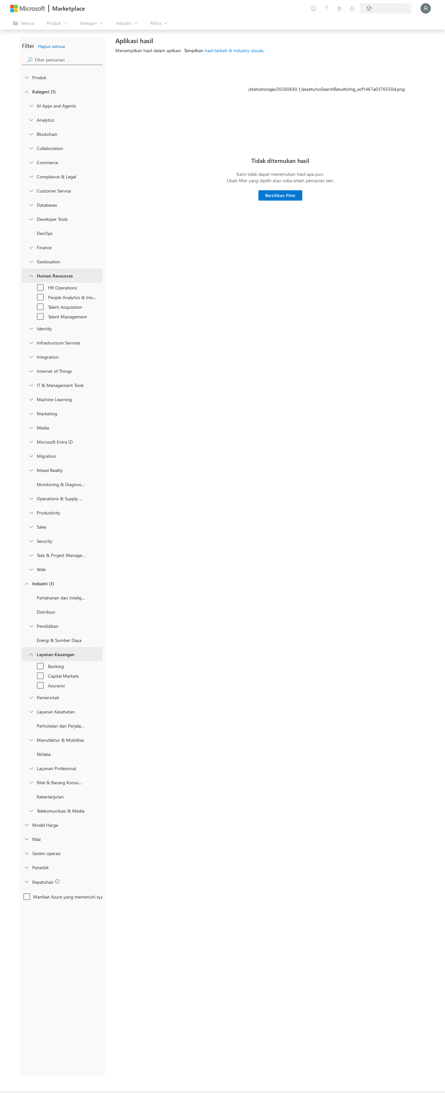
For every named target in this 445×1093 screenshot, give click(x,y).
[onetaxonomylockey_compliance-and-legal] (31, 176)
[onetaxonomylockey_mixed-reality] (31, 470)
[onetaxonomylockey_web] (31, 569)
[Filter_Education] (31, 626)
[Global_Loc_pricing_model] (26, 825)
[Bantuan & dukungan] (326, 8)
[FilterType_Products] (26, 77)
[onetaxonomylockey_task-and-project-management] (31, 555)
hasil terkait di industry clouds (234, 50)
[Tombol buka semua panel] (23, 23)
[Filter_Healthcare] (31, 711)
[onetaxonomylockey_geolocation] (31, 261)
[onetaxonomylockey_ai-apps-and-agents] (31, 105)
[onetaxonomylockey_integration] (31, 356)
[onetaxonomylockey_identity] (31, 328)
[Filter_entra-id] (31, 441)
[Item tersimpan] (339, 8)
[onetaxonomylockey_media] (31, 427)
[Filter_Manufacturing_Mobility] (31, 740)
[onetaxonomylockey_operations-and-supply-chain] (31, 498)
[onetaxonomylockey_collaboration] (31, 148)
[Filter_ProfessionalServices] (31, 768)
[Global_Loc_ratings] (26, 839)
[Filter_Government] (31, 697)
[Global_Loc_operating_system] (26, 853)
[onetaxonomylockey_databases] (31, 205)
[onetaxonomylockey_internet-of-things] (31, 371)
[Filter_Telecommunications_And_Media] (31, 810)
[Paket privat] (352, 8)
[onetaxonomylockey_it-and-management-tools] (31, 385)
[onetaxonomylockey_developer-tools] (31, 219)
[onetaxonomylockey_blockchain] (31, 134)
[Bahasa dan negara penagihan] (385, 8)
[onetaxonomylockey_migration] (31, 456)
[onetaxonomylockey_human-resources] (31, 275)
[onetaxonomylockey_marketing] (31, 413)
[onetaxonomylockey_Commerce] (31, 162)
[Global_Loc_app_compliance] (26, 881)
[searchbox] (68, 59)
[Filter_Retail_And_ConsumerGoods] (31, 782)
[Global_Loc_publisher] (26, 867)
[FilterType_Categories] (26, 91)
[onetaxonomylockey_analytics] (31, 120)
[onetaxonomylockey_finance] (31, 247)
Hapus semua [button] (51, 46)
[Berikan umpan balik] (313, 8)
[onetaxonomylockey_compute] (31, 342)
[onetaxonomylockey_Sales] (31, 526)
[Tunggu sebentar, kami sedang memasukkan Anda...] (426, 8)
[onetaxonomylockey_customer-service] (31, 190)
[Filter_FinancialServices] (31, 654)
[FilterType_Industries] (26, 583)
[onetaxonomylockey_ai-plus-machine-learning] (31, 399)
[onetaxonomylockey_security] (31, 541)
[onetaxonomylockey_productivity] (31, 512)
